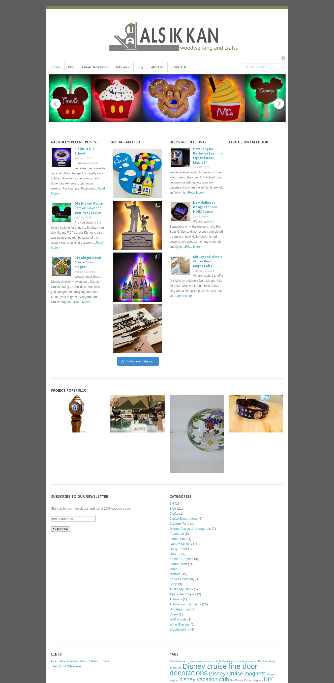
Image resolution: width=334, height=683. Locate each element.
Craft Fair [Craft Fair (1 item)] (227, 661)
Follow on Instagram (138, 361)
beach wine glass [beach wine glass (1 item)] (199, 661)
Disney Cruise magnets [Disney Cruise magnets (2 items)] (237, 673)
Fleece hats (178, 539)
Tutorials (123, 67)
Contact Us (178, 67)
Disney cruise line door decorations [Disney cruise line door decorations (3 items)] (213, 669)
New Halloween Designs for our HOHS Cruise (205, 207)
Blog (71, 67)
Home (56, 67)
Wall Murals (178, 619)
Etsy (140, 67)
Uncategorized (180, 609)
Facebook (177, 534)
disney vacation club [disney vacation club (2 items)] (204, 679)
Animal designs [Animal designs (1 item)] (179, 661)
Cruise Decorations (95, 67)
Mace (174, 569)
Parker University (182, 579)
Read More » (83, 302)
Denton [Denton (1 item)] (262, 661)
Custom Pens (179, 523)
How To (175, 554)
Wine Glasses (180, 624)
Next (278, 103)
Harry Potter (178, 549)
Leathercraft (178, 564)
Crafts (174, 513)
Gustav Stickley (181, 544)
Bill (172, 503)
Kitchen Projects (181, 559)
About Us (157, 67)
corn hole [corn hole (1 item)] (215, 661)
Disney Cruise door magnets (190, 529)
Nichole (175, 574)
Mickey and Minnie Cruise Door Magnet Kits (207, 261)
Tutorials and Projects (185, 604)
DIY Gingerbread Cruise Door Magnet (88, 262)
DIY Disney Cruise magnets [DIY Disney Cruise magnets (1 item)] (246, 680)
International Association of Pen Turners (80, 661)
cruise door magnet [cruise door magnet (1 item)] (245, 661)
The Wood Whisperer (66, 666)
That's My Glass (181, 589)
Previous (55, 103)
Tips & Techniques (183, 594)
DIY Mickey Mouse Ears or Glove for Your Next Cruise (89, 208)
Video (174, 614)
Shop (173, 584)
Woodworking (180, 629)
